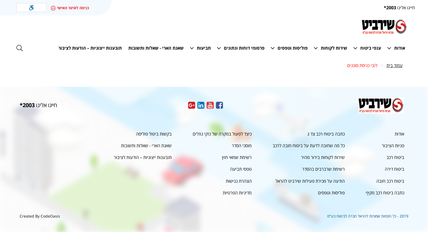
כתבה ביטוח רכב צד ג (326, 134)
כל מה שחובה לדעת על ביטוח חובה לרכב (309, 146)
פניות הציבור (393, 146)
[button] (31, 7)
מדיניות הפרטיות (237, 193)
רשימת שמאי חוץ (237, 157)
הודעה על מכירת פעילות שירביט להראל (310, 181)
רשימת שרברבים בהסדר (323, 169)
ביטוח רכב (395, 157)
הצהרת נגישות (239, 181)
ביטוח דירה (394, 169)
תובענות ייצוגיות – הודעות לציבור (143, 157)
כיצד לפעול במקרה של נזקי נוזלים (222, 134)
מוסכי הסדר (242, 146)
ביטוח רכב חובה (390, 181)
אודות (399, 134)
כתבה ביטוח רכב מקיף (385, 193)
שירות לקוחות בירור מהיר (323, 157)
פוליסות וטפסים (331, 193)
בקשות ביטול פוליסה (154, 134)
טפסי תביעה (241, 169)
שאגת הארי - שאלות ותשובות (146, 146)
